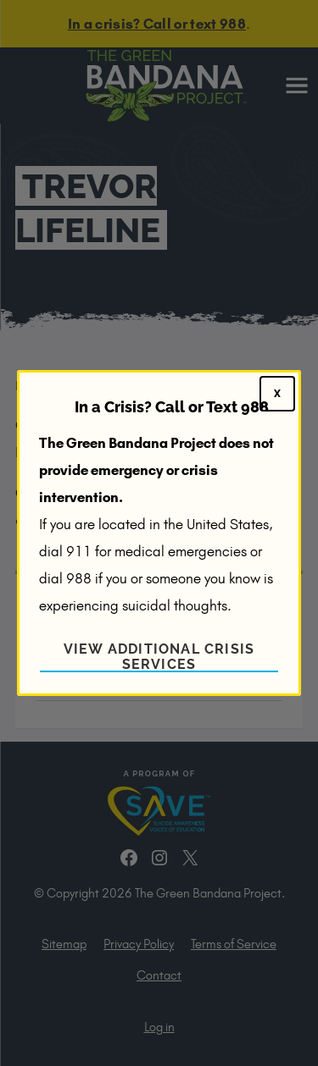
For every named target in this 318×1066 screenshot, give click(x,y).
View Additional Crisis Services (159, 656)
